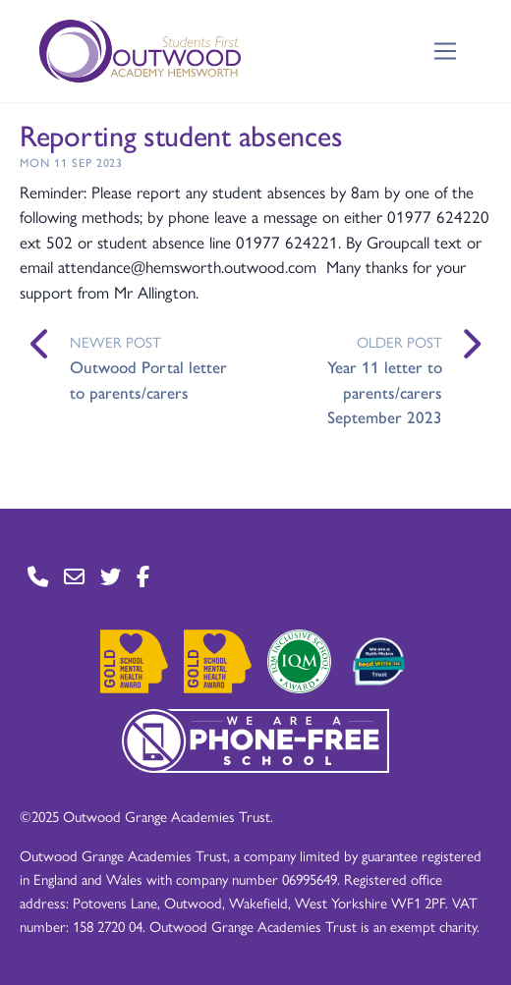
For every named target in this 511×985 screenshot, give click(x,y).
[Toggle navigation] (446, 51)
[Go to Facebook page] (143, 577)
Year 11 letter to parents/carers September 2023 (384, 391)
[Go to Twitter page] (110, 577)
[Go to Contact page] (38, 577)
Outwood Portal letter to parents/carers (148, 379)
